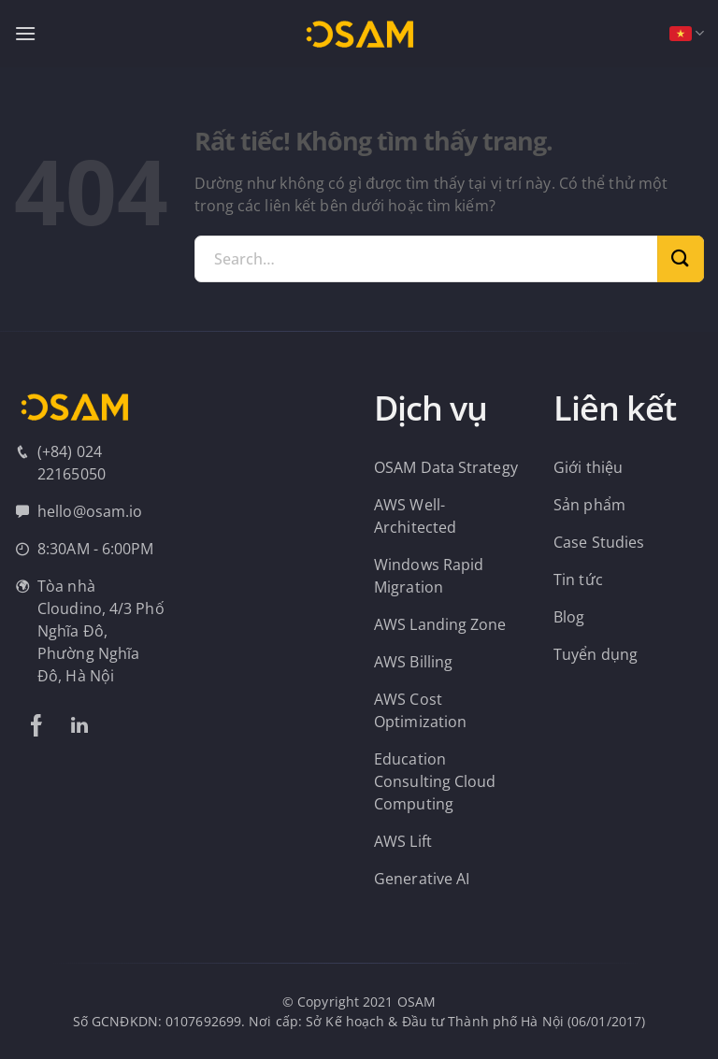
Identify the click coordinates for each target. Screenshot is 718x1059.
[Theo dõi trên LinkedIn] (79, 725)
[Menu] (25, 33)
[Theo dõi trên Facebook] (36, 725)
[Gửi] (680, 259)
